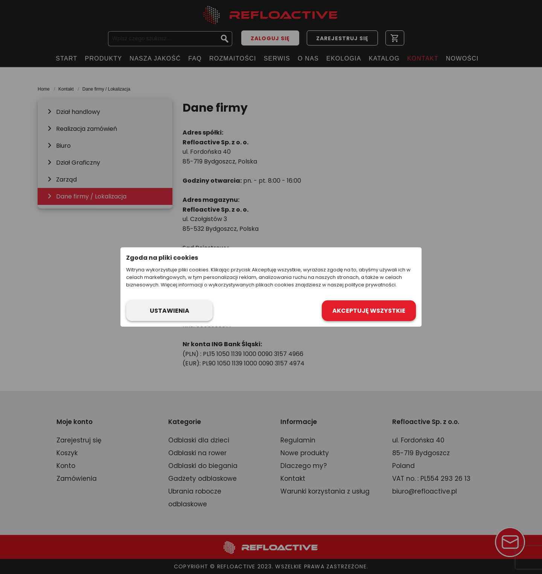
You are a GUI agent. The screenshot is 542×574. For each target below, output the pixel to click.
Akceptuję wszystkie (368, 310)
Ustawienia (169, 310)
